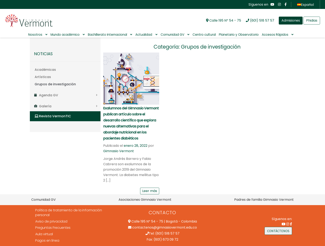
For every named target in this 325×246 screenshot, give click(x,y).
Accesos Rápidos (275, 34)
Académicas (45, 69)
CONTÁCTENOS (278, 231)
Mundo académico (65, 34)
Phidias (311, 20)
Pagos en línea (47, 240)
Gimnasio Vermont (118, 151)
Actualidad (143, 34)
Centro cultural (204, 34)
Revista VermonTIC (55, 116)
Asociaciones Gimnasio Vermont (145, 199)
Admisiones (290, 20)
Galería (45, 106)
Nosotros (35, 34)
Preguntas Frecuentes (52, 227)
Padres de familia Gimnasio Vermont (264, 199)
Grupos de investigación (55, 84)
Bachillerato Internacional (107, 34)
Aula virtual (44, 234)
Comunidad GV (172, 34)
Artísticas (43, 77)
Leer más (149, 190)
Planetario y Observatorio (239, 34)
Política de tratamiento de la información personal (68, 212)
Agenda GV (48, 95)
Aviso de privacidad (51, 221)
